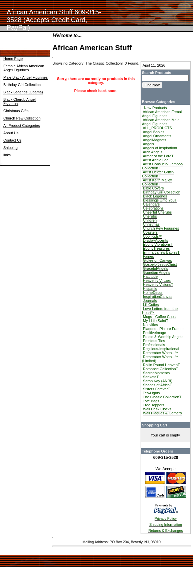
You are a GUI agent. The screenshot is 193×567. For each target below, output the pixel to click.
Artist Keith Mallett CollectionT (157, 182)
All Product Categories (21, 126)
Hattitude (150, 276)
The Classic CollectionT (162, 397)
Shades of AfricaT (157, 385)
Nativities (150, 325)
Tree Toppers (153, 405)
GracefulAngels (155, 268)
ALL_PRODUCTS (157, 128)
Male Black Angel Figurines (25, 77)
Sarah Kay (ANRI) (157, 381)
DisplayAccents (155, 240)
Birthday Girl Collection (22, 85)
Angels (148, 144)
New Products (155, 108)
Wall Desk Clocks (157, 409)
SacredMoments (156, 373)
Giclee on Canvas (157, 260)
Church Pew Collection (21, 118)
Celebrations (153, 208)
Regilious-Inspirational (161, 349)
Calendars (151, 204)
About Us (10, 133)
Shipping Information (165, 524)
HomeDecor (153, 293)
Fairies (148, 256)
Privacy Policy (166, 518)
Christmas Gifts (15, 111)
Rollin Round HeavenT (161, 365)
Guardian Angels (156, 272)
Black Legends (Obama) (23, 92)
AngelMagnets (154, 140)
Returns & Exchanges (165, 531)
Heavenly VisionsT (158, 284)
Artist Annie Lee (155, 160)
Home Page (13, 59)
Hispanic (150, 289)
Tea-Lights (151, 393)
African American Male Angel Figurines (161, 122)
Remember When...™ (160, 353)
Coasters (150, 232)
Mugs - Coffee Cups (159, 317)
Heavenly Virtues (157, 280)
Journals (150, 301)
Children (150, 220)
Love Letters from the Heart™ (160, 311)
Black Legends (155, 196)
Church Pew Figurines (161, 228)
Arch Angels (152, 152)
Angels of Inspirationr (160, 148)
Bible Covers (153, 188)
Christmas (151, 224)
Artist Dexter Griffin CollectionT (158, 174)
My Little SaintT (155, 321)
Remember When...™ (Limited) (160, 359)
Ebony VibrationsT (158, 244)
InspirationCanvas (157, 297)
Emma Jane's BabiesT (161, 252)
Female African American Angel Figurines (23, 68)
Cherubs (150, 216)
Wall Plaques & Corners (162, 413)
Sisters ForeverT (156, 389)
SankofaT (151, 377)
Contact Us (12, 140)
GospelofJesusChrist (160, 264)
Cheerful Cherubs (157, 212)
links (7, 155)
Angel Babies (153, 132)
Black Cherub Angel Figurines (19, 101)
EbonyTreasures (156, 248)
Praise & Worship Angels (163, 337)
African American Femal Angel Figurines (162, 114)
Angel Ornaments (157, 136)
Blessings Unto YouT (160, 200)
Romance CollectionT (160, 369)
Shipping (10, 148)
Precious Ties (154, 341)
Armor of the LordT (158, 156)
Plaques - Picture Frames (163, 329)
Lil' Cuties (151, 305)
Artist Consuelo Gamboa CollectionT (162, 166)
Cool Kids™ (152, 236)
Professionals (154, 345)
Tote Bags (151, 401)
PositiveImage (154, 333)
